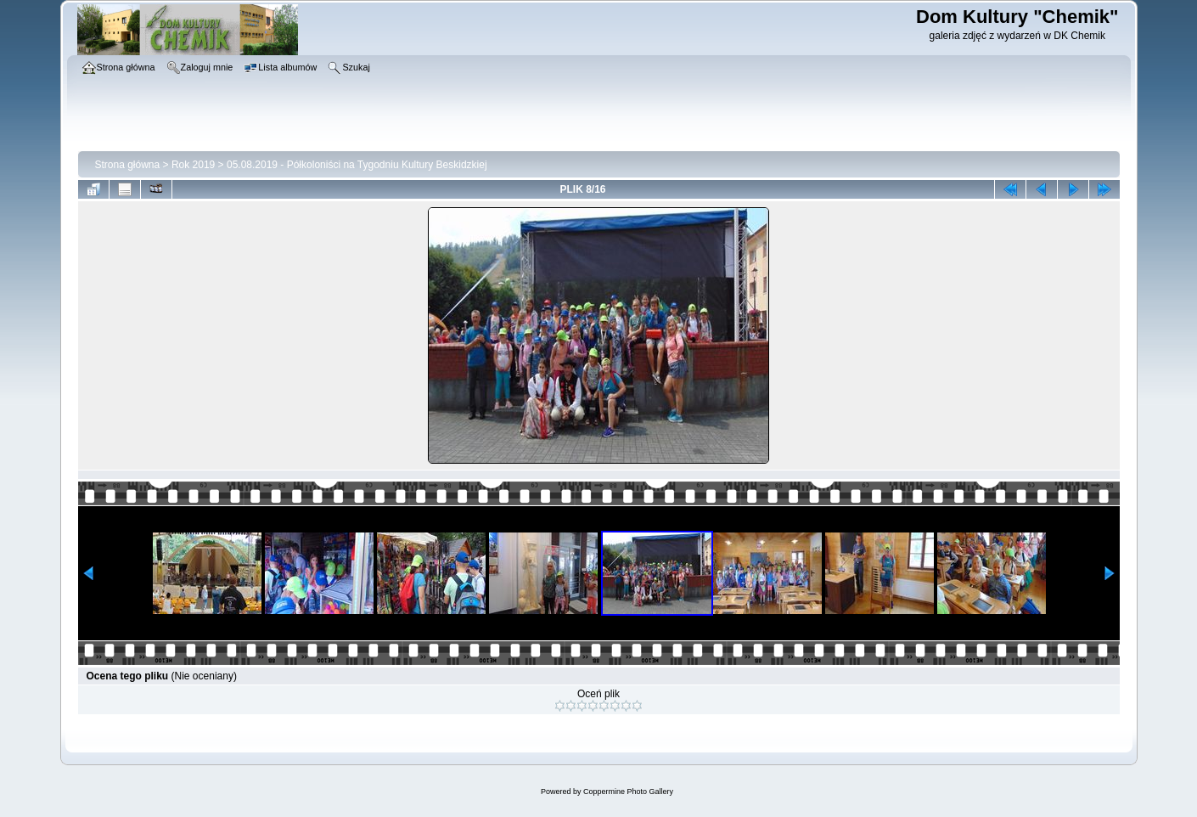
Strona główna (127, 165)
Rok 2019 (193, 165)
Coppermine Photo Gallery (628, 791)
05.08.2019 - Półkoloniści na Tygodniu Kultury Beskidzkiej (357, 165)
